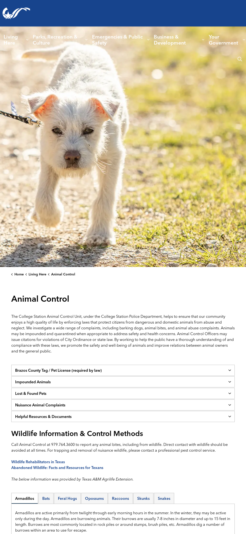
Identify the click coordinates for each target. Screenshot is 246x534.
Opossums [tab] (94, 498)
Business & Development (170, 39)
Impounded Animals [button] (33, 381)
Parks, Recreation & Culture (55, 39)
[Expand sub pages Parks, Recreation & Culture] (87, 39)
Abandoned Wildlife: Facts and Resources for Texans (57, 467)
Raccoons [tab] (120, 498)
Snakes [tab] (164, 498)
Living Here (11, 39)
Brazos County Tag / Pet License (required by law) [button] (58, 370)
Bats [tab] (46, 498)
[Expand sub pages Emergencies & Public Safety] (148, 39)
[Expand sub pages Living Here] (27, 39)
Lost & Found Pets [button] (30, 393)
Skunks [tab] (143, 498)
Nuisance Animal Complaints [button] (40, 405)
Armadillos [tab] (24, 498)
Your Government (223, 39)
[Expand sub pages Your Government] (244, 39)
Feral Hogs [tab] (67, 498)
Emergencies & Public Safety (117, 39)
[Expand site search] (239, 59)
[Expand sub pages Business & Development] (203, 39)
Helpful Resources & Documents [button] (43, 416)
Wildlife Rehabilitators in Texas (38, 461)
